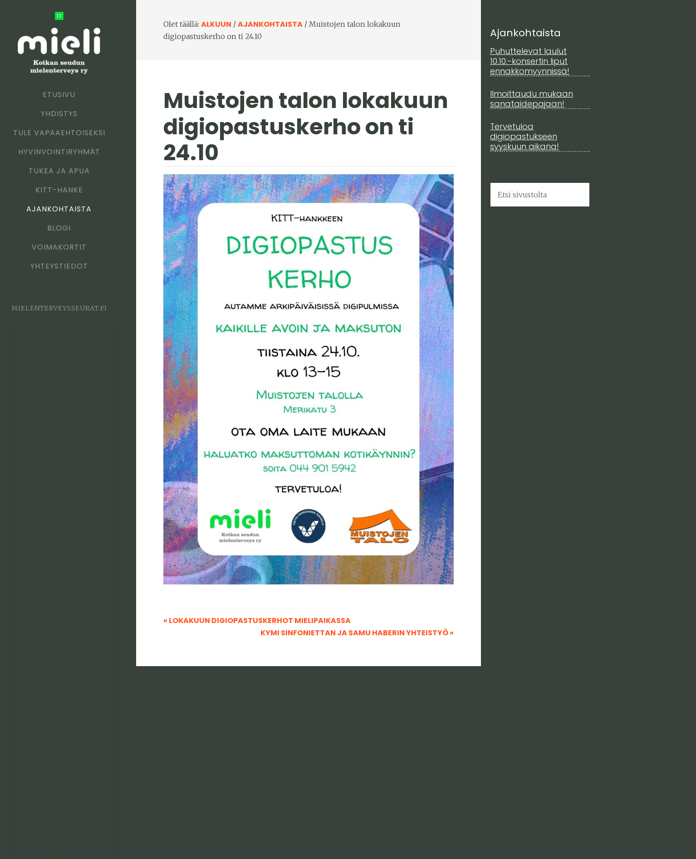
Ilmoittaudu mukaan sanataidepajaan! (531, 98)
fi (59, 16)
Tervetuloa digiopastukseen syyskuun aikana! (524, 136)
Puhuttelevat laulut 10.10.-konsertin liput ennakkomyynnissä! (529, 60)
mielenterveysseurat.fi (59, 308)
